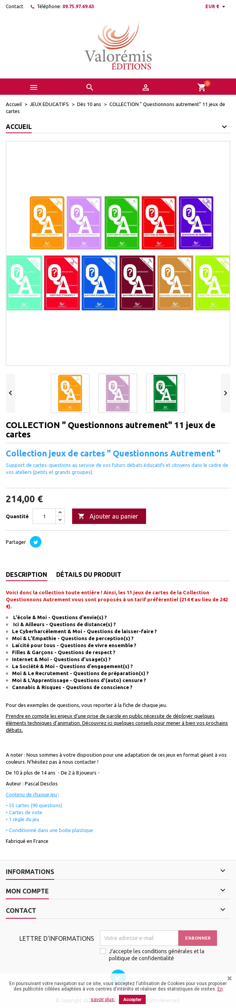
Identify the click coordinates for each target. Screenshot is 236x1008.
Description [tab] (26, 574)
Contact (14, 6)
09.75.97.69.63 (78, 6)
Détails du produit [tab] (88, 574)
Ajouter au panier (108, 517)
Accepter (132, 999)
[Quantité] (44, 516)
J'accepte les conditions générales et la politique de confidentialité (156, 954)
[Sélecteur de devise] (216, 6)
